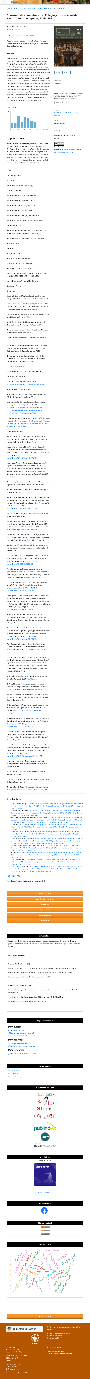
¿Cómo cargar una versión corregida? (21, 1033)
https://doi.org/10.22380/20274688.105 (23, 530)
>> (22, 876)
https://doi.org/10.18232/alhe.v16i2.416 (21, 609)
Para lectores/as (13, 1070)
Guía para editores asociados (18, 1043)
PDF (59, 72)
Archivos (16, 8)
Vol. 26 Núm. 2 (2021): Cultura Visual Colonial (36, 8)
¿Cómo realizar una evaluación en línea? (22, 1054)
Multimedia (45, 920)
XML (67, 72)
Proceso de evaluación (45, 915)
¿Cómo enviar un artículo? (17, 1030)
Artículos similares (15, 799)
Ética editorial (44, 904)
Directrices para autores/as (45, 899)
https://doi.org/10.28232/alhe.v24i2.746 (21, 591)
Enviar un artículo (45, 893)
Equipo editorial (45, 910)
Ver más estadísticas (45, 1193)
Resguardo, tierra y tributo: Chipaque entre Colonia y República (48, 859)
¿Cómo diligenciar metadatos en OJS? (21, 1036)
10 (19, 876)
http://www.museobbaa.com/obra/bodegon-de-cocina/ (26, 384)
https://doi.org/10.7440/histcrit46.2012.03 (21, 458)
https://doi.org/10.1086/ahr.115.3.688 (20, 564)
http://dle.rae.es (31, 679)
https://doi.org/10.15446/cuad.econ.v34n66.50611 (24, 756)
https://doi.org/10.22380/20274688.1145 (25, 35)
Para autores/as (13, 1073)
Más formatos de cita (63, 102)
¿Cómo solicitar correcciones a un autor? (22, 1046)
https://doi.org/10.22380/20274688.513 (20, 727)
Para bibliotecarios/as (15, 1077)
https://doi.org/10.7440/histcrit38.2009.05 (21, 639)
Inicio (8, 8)
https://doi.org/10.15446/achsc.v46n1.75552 (22, 508)
